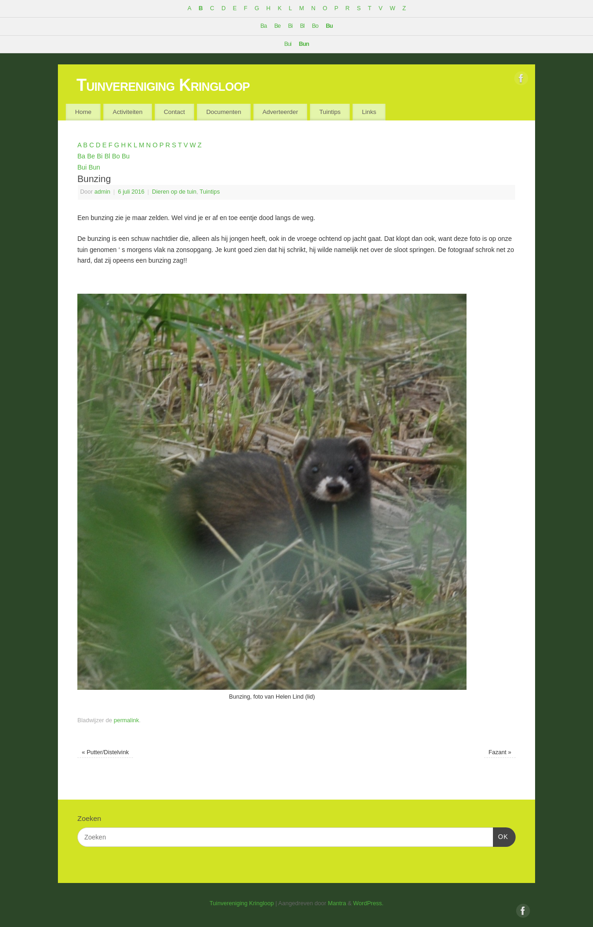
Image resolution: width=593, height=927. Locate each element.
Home (83, 111)
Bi (290, 26)
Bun (304, 44)
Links (369, 111)
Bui (287, 44)
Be (277, 26)
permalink (126, 720)
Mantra (337, 903)
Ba (263, 26)
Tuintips (330, 111)
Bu (329, 26)
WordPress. (368, 903)
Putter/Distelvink (105, 752)
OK (500, 835)
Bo (315, 26)
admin (102, 192)
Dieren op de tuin (174, 192)
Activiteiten (127, 111)
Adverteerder (280, 111)
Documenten (223, 111)
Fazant (500, 752)
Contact (174, 111)
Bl (302, 26)
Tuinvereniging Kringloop (163, 85)
